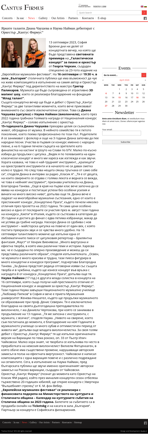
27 (106, 105)
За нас (20, 18)
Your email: (107, 129)
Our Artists (57, 18)
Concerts (7, 18)
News (31, 18)
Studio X (143, 431)
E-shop (102, 18)
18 (137, 97)
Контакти (88, 18)
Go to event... (111, 75)
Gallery (43, 18)
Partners (73, 18)
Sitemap (78, 422)
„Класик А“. (67, 174)
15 (119, 97)
